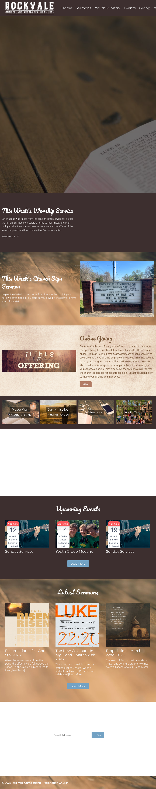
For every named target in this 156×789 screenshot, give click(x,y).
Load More (78, 563)
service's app (100, 365)
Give (85, 384)
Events (130, 8)
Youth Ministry (107, 8)
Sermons (83, 8)
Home (66, 8)
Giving (144, 8)
